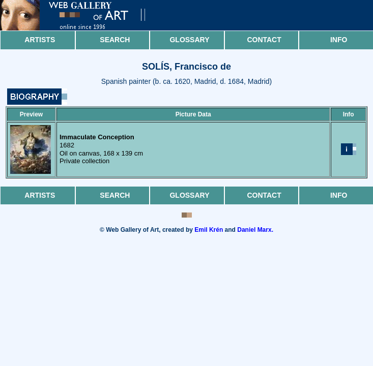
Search (115, 40)
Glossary (189, 40)
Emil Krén (208, 229)
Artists (39, 40)
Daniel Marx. (255, 229)
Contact (264, 40)
